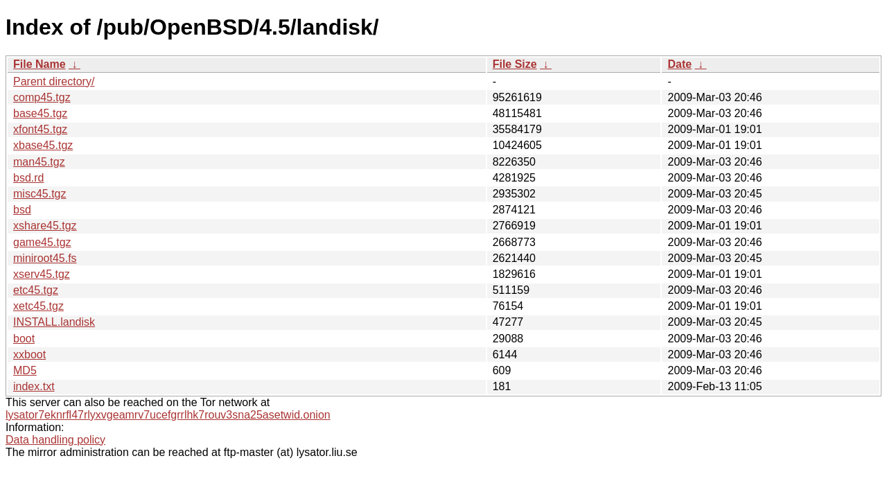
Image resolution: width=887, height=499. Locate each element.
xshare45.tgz (45, 225)
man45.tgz (39, 162)
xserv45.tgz (41, 274)
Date (679, 64)
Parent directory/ (53, 81)
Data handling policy (55, 440)
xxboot (29, 354)
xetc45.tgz (38, 306)
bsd (22, 210)
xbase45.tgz (43, 145)
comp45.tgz (42, 97)
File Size (515, 64)
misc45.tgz (39, 194)
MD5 (25, 370)
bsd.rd (28, 178)
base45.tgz (40, 113)
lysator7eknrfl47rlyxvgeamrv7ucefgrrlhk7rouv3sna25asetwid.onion (168, 415)
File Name (39, 64)
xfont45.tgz (40, 129)
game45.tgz (42, 242)
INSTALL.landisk (54, 322)
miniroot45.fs (45, 258)
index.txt (34, 386)
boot (24, 338)
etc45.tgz (35, 290)
